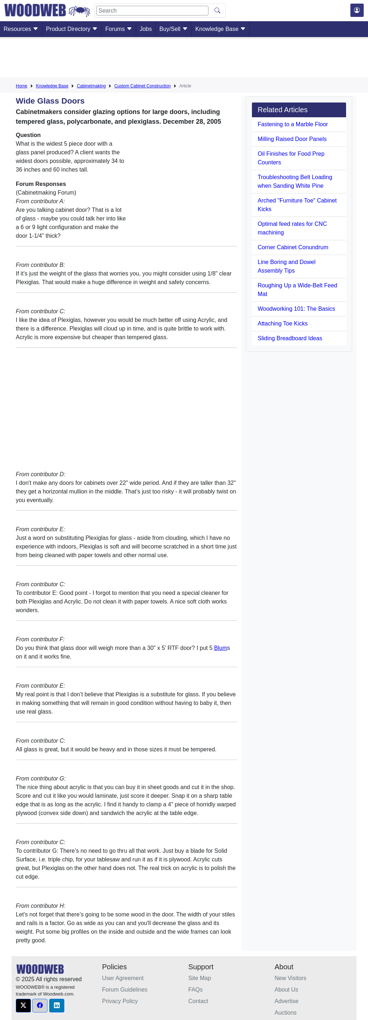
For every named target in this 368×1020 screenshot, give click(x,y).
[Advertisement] (184, 58)
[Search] (152, 10)
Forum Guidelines (124, 990)
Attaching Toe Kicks (283, 323)
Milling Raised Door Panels (292, 139)
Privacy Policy (120, 1001)
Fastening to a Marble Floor (293, 124)
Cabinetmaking (91, 85)
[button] (23, 1005)
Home (21, 85)
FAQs (195, 990)
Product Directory (72, 29)
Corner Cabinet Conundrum (293, 247)
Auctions (285, 1013)
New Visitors (291, 978)
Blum (220, 648)
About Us (286, 990)
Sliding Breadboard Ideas (290, 338)
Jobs (146, 29)
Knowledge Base (221, 29)
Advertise (287, 1001)
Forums (118, 29)
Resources (21, 29)
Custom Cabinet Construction (142, 85)
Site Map (199, 978)
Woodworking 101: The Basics (296, 309)
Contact (198, 1001)
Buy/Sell (173, 29)
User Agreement (123, 978)
